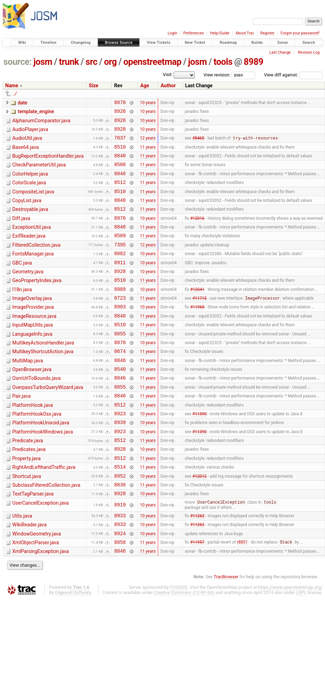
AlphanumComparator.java (41, 122)
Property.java (26, 500)
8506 (120, 172)
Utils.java (22, 563)
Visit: (168, 74)
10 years (148, 103)
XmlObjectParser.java (35, 593)
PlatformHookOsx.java (36, 450)
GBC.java (22, 282)
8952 (120, 521)
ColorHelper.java (30, 182)
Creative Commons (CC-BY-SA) (184, 645)
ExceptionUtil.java (31, 242)
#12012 (199, 520)
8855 (120, 362)
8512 (120, 192)
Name (11, 85)
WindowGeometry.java (36, 583)
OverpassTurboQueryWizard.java (47, 421)
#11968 (197, 331)
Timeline (48, 42)
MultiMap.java (27, 391)
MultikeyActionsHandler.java (43, 371)
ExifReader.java (29, 251)
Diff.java (21, 232)
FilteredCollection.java (36, 262)
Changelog (80, 42)
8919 (120, 552)
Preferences (193, 33)
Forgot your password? (300, 33)
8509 (120, 252)
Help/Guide (219, 33)
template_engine (36, 112)
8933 (120, 564)
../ (14, 93)
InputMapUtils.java (32, 351)
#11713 (199, 322)
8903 (120, 331)
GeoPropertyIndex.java (37, 301)
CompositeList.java (33, 202)
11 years (148, 152)
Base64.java (25, 152)
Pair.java (21, 431)
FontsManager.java (33, 271)
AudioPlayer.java (30, 132)
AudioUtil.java (27, 142)
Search (308, 42)
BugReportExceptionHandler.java (48, 162)
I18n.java (22, 311)
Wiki (22, 42)
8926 (120, 113)
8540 (120, 401)
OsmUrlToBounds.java (36, 411)
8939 (120, 461)
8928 (120, 123)
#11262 (197, 563)
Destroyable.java (30, 222)
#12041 (197, 311)
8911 (120, 282)
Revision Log (308, 52)
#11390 (199, 451)
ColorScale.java (29, 192)
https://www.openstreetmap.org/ (290, 640)
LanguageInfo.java (32, 361)
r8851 (242, 594)
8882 (120, 272)
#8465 (198, 143)
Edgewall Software (73, 645)
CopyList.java (26, 212)
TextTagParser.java (33, 540)
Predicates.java (29, 490)
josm (42, 62)
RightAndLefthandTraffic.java (43, 510)
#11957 (197, 594)
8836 (120, 530)
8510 (120, 153)
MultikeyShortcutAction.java (43, 381)
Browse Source (119, 42)
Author (168, 85)
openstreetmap (152, 62)
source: (18, 62)
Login (172, 33)
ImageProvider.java (33, 331)
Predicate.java (27, 480)
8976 (120, 232)
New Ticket (195, 42)
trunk (69, 62)
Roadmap (228, 42)
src (91, 62)
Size (93, 85)
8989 (253, 62)
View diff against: (293, 74)
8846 (120, 182)
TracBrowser (226, 629)
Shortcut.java (26, 520)
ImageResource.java (34, 341)
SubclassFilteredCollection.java (46, 530)
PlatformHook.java (32, 441)
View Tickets (158, 42)
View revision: (216, 74)
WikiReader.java (29, 573)
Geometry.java (27, 291)
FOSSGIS (178, 640)
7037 (120, 142)
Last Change (280, 52)
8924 (120, 584)
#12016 (197, 232)
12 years (148, 143)
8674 (120, 381)
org (110, 62)
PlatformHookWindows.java (42, 470)
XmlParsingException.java (40, 603)
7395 (120, 262)
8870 (120, 103)
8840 (120, 162)
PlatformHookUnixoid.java (40, 460)
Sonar (282, 42)
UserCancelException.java (40, 550)
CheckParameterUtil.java (39, 172)
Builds (257, 42)
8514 (120, 510)
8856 (120, 594)
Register (267, 33)
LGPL (301, 645)
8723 (120, 322)
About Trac (245, 33)
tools (223, 62)
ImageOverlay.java (32, 321)
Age (144, 85)
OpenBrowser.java (31, 401)
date (22, 102)
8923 (120, 451)
